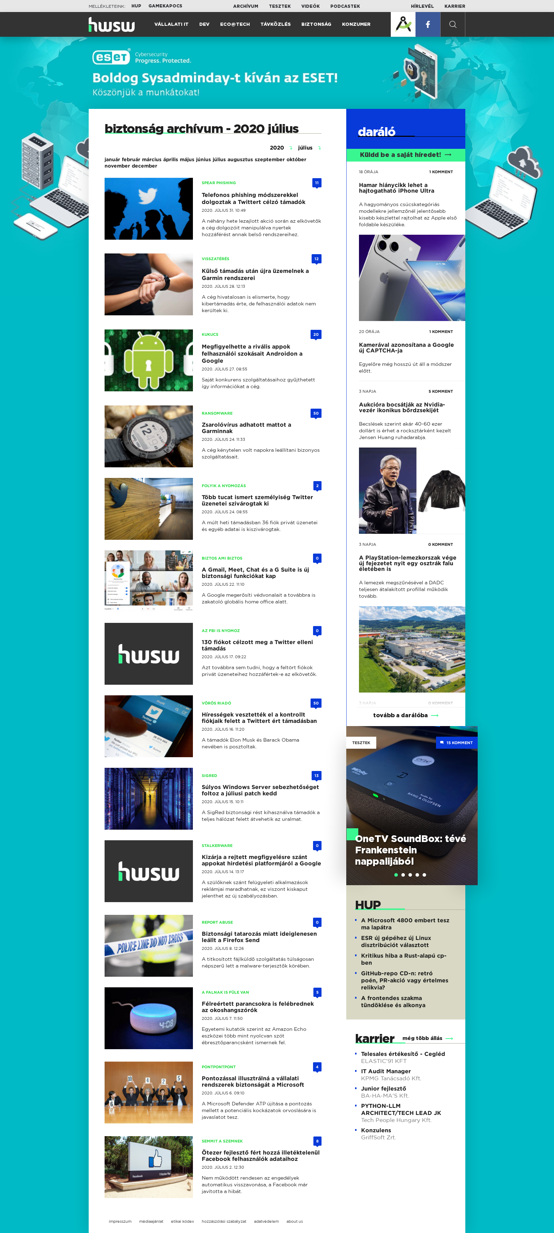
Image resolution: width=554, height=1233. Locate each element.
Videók (310, 6)
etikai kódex (182, 1221)
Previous (355, 795)
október (296, 159)
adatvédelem (266, 1221)
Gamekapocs (165, 6)
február (131, 159)
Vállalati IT (171, 24)
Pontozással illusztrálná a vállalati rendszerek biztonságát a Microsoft (253, 1081)
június (203, 159)
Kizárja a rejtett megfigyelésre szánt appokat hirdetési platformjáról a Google (261, 860)
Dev (204, 24)
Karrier (454, 6)
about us (295, 1221)
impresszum (120, 1221)
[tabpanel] (412, 805)
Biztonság (316, 24)
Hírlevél (422, 6)
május (187, 159)
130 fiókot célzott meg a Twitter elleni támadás (257, 645)
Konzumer (356, 24)
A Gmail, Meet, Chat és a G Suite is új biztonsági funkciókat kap (255, 573)
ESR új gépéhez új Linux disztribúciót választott (396, 941)
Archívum (245, 6)
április (170, 159)
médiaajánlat (151, 1221)
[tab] (396, 875)
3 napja (367, 391)
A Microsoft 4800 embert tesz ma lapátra (405, 924)
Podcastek (345, 6)
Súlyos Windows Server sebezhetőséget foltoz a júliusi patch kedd (260, 790)
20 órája (369, 331)
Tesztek (280, 6)
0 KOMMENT (440, 544)
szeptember (270, 159)
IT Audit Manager (386, 1071)
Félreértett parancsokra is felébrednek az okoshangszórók (258, 1007)
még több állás (422, 1038)
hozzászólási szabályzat (224, 1221)
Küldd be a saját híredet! (406, 155)
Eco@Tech (235, 24)
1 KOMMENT (441, 171)
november (117, 166)
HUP (136, 6)
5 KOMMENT (441, 391)
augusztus (240, 159)
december (144, 166)
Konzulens (376, 1130)
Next (469, 795)
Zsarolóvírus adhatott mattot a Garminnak (246, 428)
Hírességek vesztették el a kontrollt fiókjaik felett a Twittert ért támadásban (259, 718)
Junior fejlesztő (383, 1088)
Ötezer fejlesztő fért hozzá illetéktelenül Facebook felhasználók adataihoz (261, 1156)
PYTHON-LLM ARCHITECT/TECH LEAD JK (401, 1109)
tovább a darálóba (400, 715)
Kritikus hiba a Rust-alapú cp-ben (404, 959)
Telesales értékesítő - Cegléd (403, 1054)
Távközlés (275, 24)
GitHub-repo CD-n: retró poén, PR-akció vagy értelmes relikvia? (404, 980)
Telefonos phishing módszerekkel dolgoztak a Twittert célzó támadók (253, 198)
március (151, 159)
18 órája (368, 172)
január (112, 159)
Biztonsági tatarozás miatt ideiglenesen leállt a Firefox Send (259, 937)
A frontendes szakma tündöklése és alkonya (393, 1001)
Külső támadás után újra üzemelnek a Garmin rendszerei (255, 274)
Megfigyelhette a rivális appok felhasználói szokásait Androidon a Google (252, 353)
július (219, 159)
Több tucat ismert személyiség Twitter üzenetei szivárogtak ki (257, 500)
